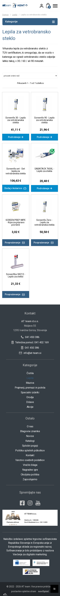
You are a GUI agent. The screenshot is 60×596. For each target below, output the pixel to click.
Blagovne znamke (30, 431)
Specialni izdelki (30, 392)
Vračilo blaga (30, 464)
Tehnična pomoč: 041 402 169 (30, 342)
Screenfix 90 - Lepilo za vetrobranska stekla (44, 120)
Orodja (30, 397)
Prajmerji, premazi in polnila (30, 387)
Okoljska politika (30, 474)
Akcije (30, 406)
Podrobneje (15, 137)
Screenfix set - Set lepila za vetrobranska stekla (16, 171)
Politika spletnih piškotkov (30, 450)
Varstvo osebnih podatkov (30, 460)
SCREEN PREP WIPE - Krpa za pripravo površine (16, 222)
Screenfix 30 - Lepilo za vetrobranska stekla (15, 120)
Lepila (14, 15)
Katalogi (30, 440)
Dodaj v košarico (15, 188)
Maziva (30, 382)
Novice (30, 436)
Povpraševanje (15, 243)
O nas (30, 426)
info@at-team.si (30, 353)
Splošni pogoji (30, 445)
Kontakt (30, 455)
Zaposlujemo (30, 479)
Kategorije (30, 21)
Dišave (30, 402)
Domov (5, 15)
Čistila (30, 373)
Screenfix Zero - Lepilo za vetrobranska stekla (44, 222)
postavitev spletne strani (23, 591)
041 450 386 (30, 337)
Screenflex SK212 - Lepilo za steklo (15, 275)
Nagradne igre (30, 469)
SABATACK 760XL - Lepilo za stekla (44, 169)
